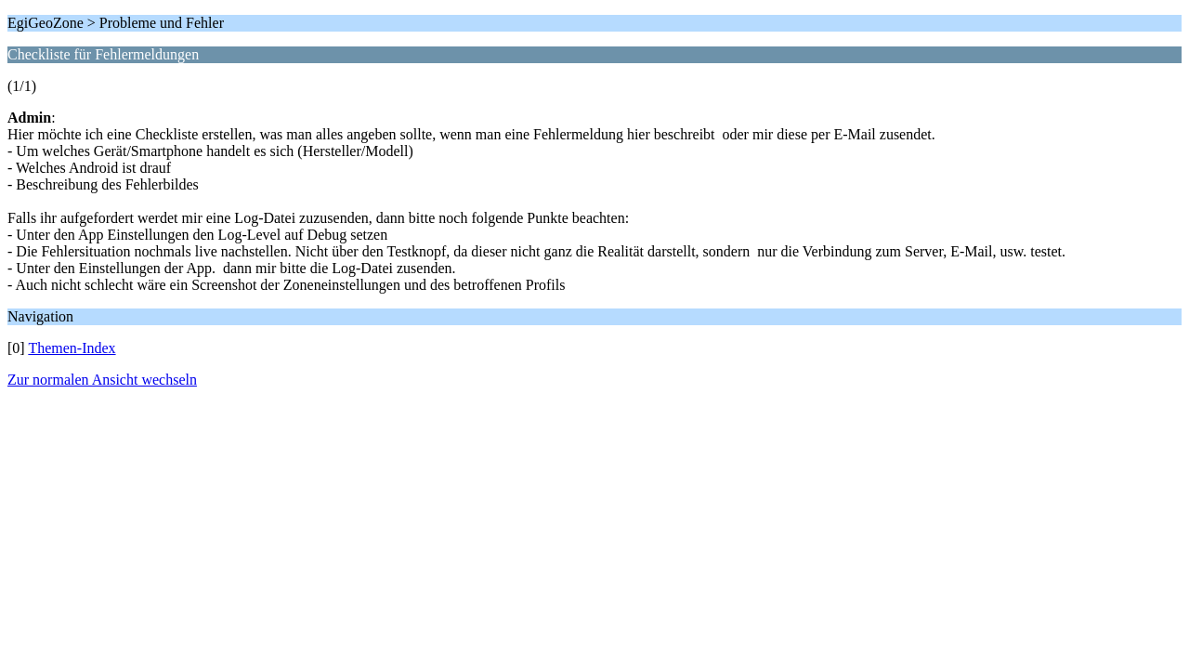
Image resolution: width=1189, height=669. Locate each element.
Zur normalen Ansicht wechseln (102, 379)
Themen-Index (71, 348)
